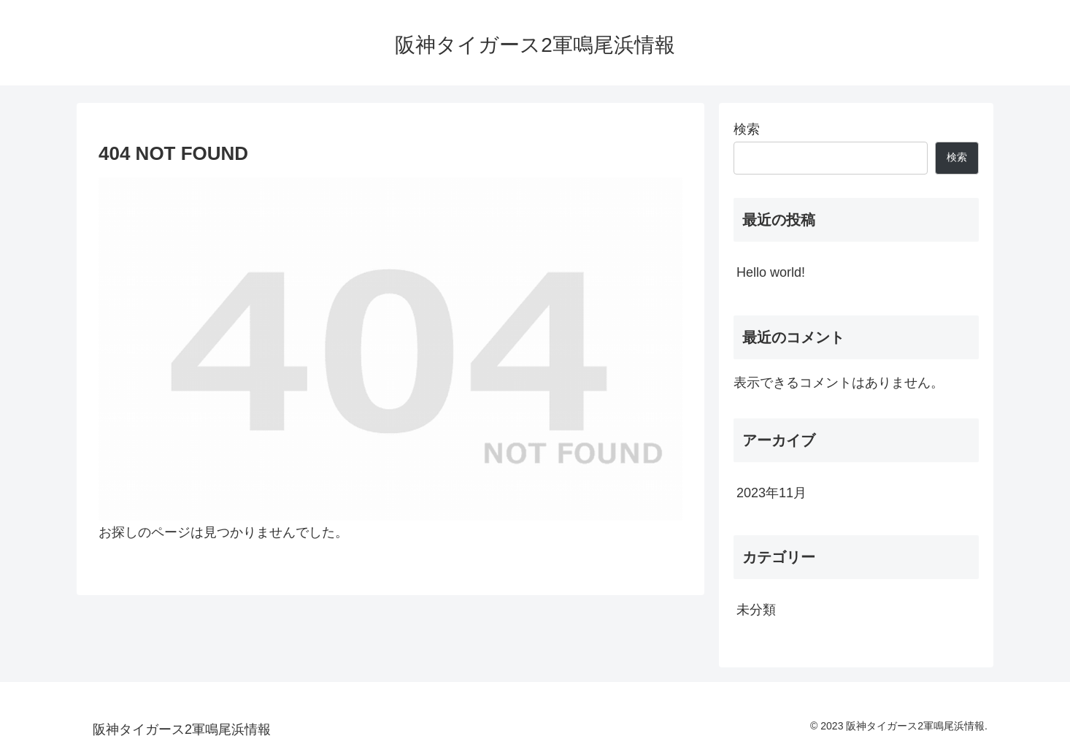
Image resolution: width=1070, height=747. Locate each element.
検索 (747, 129)
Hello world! (770, 272)
